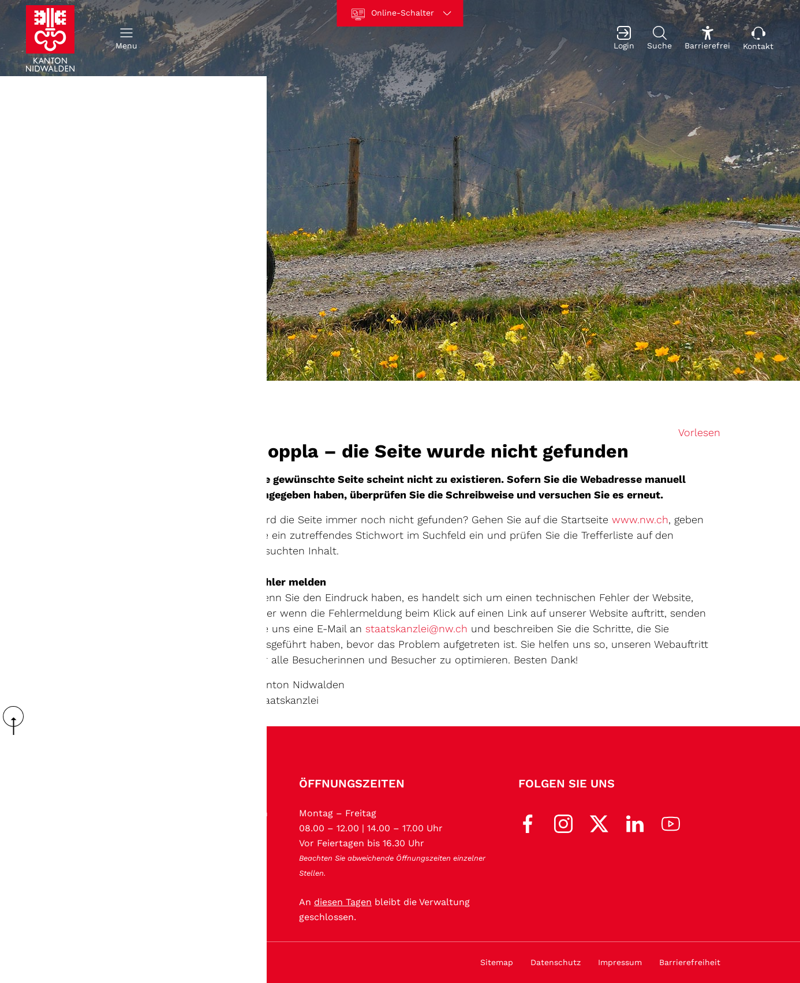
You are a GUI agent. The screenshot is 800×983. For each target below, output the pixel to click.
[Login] (624, 38)
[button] (126, 38)
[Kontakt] (758, 38)
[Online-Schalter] (400, 13)
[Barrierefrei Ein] (707, 38)
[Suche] (659, 38)
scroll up (17, 720)
